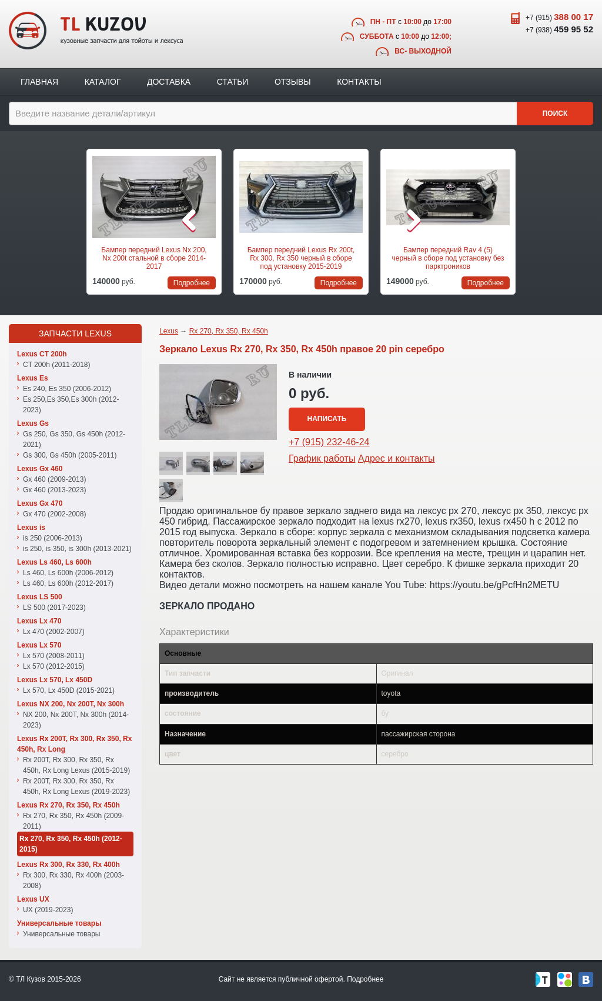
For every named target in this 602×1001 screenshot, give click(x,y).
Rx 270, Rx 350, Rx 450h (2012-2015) (70, 844)
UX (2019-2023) (48, 910)
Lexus (168, 331)
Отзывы (293, 81)
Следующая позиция (526, 220)
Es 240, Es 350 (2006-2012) (67, 389)
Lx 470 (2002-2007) (54, 632)
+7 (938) (559, 29)
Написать (327, 419)
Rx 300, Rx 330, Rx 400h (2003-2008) (73, 880)
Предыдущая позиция (76, 220)
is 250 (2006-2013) (52, 538)
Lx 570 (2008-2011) (54, 656)
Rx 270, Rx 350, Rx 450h (228, 331)
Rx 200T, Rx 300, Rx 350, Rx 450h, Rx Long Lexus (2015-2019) (76, 765)
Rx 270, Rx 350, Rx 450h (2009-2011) (73, 821)
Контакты (359, 81)
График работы (322, 458)
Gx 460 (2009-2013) (54, 479)
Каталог (103, 81)
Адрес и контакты (396, 458)
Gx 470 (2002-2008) (54, 514)
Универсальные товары (61, 934)
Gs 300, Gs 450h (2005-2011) (69, 455)
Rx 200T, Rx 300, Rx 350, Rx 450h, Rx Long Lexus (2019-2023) (76, 786)
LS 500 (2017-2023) (54, 607)
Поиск (555, 113)
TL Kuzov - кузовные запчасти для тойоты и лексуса (96, 30)
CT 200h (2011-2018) (57, 365)
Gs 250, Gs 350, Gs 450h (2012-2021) (74, 439)
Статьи (233, 81)
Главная (39, 81)
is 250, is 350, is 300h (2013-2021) (77, 549)
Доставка (168, 81)
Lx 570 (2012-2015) (54, 666)
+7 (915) (559, 17)
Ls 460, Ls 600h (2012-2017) (68, 583)
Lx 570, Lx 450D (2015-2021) (69, 690)
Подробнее (365, 979)
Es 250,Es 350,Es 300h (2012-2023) (71, 404)
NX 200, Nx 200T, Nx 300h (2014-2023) (76, 719)
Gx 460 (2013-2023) (54, 490)
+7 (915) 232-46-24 (329, 442)
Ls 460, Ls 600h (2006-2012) (68, 573)
